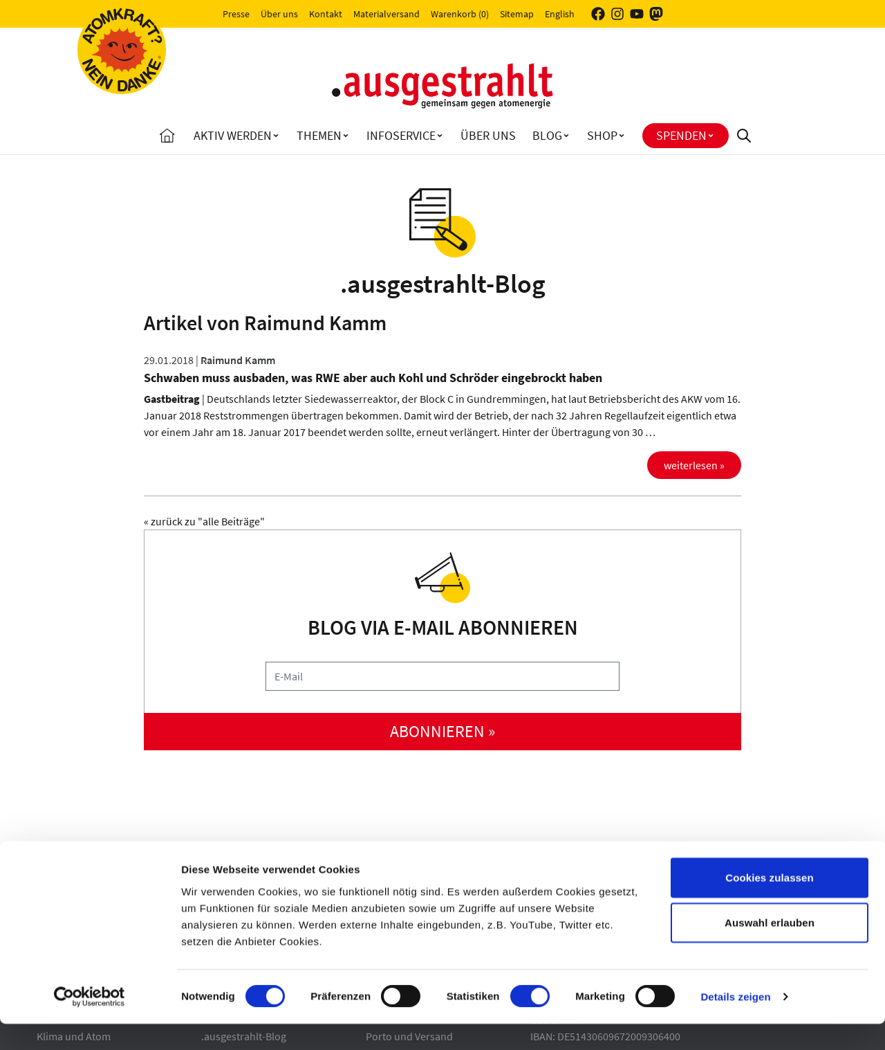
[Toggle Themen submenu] (346, 136)
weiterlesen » (694, 465)
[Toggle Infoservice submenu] (440, 136)
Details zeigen (735, 1023)
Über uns (279, 14)
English (560, 14)
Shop (602, 135)
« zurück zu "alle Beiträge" (204, 521)
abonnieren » (442, 731)
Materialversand (386, 14)
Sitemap (517, 14)
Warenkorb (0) (460, 14)
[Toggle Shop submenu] (621, 136)
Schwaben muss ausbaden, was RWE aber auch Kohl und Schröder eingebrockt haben (373, 378)
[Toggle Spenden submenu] (711, 136)
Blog (547, 135)
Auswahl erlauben (769, 948)
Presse (236, 14)
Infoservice (401, 135)
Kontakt (325, 14)
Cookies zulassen (769, 903)
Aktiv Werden (233, 135)
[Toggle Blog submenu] (566, 136)
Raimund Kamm (238, 360)
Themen (319, 135)
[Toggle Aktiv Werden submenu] (276, 136)
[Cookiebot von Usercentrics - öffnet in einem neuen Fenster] (89, 1023)
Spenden (681, 135)
